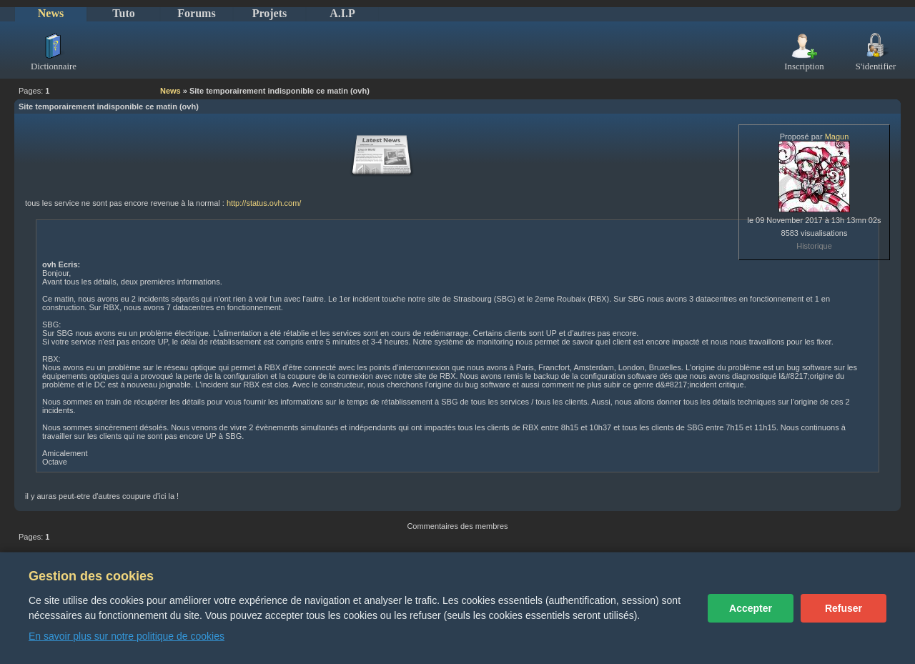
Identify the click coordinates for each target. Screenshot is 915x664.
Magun (837, 136)
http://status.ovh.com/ (264, 203)
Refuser (843, 608)
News (51, 13)
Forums (196, 13)
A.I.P (342, 13)
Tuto (123, 13)
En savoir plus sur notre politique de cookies (126, 636)
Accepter (750, 608)
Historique (814, 246)
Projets (269, 13)
